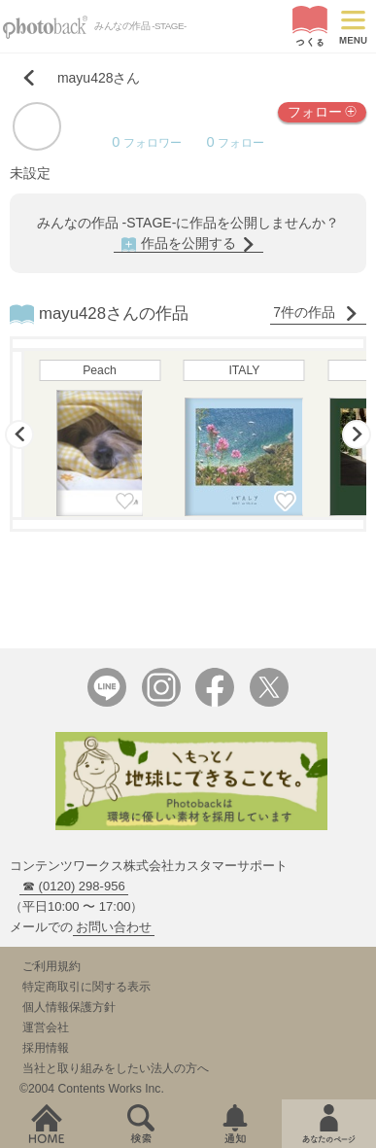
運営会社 (45, 1027)
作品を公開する (188, 243)
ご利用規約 (51, 966)
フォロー (322, 111)
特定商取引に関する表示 (86, 986)
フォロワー (146, 143)
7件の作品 (316, 312)
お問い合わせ (114, 927)
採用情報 (45, 1048)
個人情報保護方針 (69, 1007)
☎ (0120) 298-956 (73, 886)
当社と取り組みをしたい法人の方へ (115, 1068)
